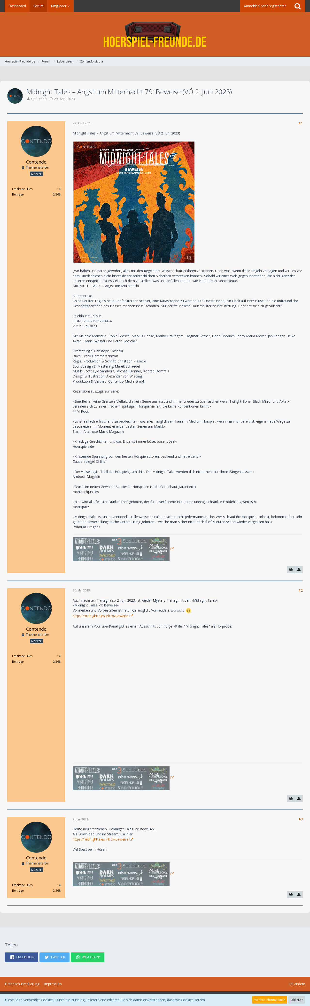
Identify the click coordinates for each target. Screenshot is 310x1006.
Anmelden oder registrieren (265, 6)
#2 (301, 590)
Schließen (296, 1000)
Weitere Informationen (269, 1000)
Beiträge (18, 194)
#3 (301, 819)
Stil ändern (297, 984)
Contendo (39, 98)
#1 (301, 123)
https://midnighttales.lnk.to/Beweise (101, 615)
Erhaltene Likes (22, 189)
